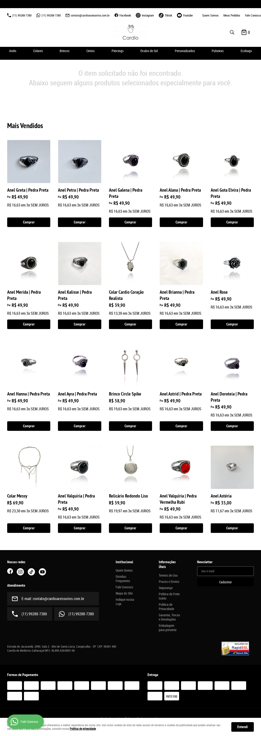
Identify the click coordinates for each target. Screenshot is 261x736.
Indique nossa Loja (125, 601)
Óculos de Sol (149, 51)
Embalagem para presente (167, 627)
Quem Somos (210, 15)
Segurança (166, 588)
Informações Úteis (167, 564)
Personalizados (185, 51)
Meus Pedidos (231, 15)
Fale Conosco (253, 15)
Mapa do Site (124, 593)
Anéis (12, 51)
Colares (38, 51)
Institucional (124, 562)
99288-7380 (22, 15)
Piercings (118, 51)
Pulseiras (218, 51)
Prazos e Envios (169, 581)
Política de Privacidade (166, 606)
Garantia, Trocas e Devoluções (169, 617)
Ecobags (246, 51)
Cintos (90, 51)
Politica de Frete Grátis (169, 596)
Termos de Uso (168, 575)
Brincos (64, 51)
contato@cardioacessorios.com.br (90, 15)
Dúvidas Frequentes (123, 578)
